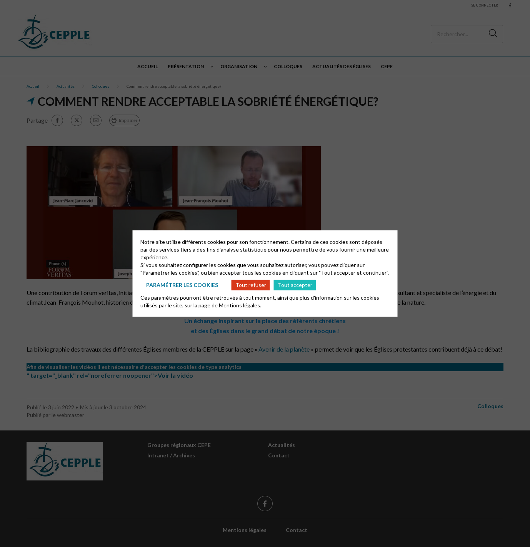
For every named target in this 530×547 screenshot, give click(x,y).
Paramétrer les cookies (182, 285)
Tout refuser (250, 285)
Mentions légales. (240, 305)
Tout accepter (295, 285)
